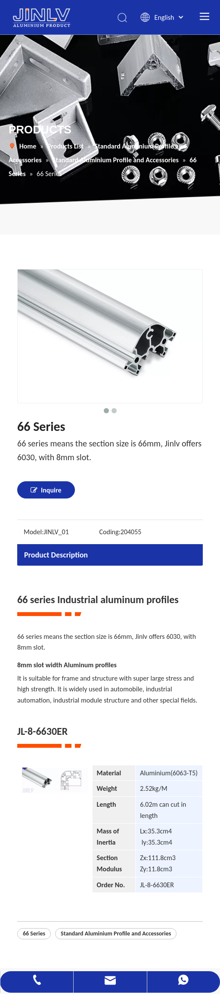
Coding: (110, 532)
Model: (33, 532)
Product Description (56, 555)
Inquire (46, 490)
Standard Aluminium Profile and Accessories (116, 933)
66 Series (34, 933)
